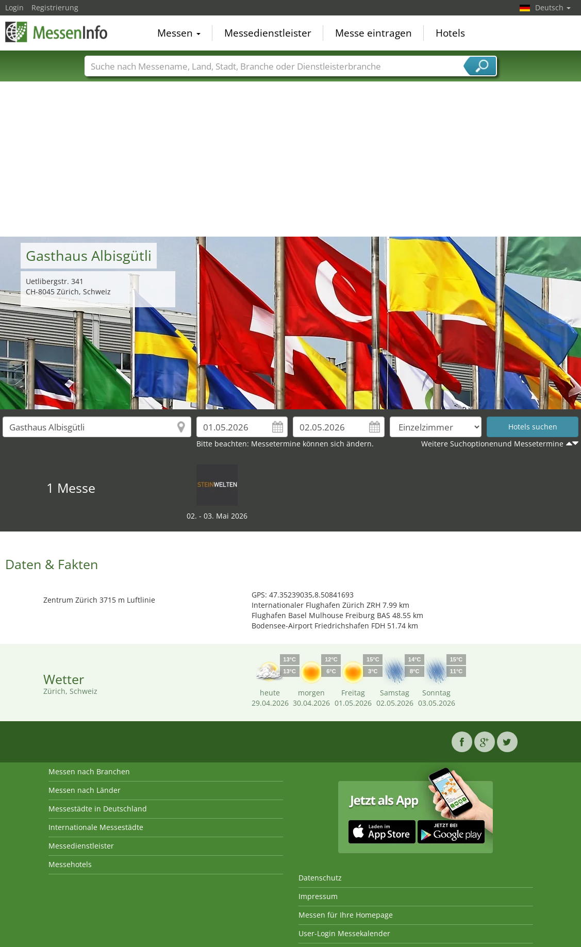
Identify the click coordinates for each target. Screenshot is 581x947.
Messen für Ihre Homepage (345, 915)
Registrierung (54, 7)
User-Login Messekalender (344, 933)
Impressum (318, 896)
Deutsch (553, 7)
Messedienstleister (267, 33)
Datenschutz (320, 878)
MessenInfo (56, 32)
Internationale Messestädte (95, 827)
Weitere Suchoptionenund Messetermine (492, 443)
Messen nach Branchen (89, 771)
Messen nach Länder (84, 790)
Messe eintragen (373, 33)
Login (14, 7)
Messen (179, 33)
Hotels (450, 33)
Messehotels (70, 864)
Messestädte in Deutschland (97, 808)
